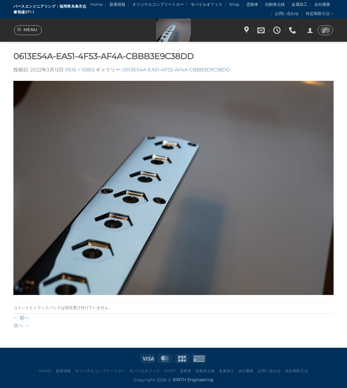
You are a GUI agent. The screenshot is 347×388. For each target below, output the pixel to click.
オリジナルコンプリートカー (158, 4)
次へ (21, 325)
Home (96, 4)
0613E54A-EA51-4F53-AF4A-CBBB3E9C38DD (176, 70)
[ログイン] (310, 30)
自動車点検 (275, 4)
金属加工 (299, 4)
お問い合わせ (287, 13)
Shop (234, 4)
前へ (21, 318)
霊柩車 (252, 4)
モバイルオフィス (206, 4)
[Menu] (28, 30)
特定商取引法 (320, 14)
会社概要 (322, 4)
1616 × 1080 (79, 70)
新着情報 (117, 4)
